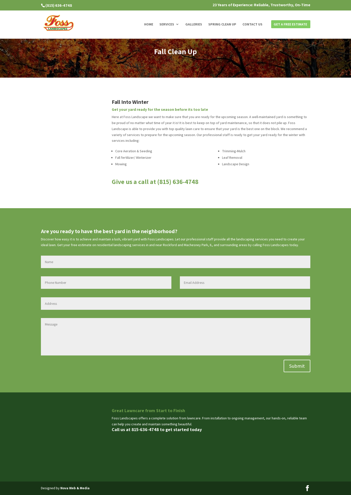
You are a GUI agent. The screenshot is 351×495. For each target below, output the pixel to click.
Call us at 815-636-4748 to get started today (157, 429)
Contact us (252, 24)
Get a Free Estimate (290, 24)
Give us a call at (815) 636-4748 (155, 181)
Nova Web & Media (75, 488)
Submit (297, 366)
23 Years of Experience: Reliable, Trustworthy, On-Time (261, 5)
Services (166, 24)
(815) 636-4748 (58, 5)
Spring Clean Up (222, 24)
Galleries (193, 24)
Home (148, 24)
